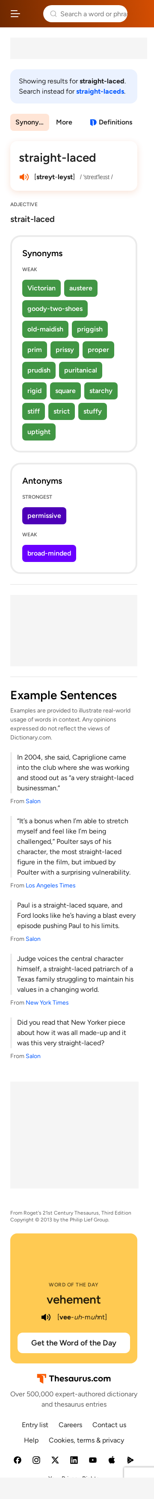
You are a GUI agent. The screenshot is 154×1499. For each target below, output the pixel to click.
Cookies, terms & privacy (86, 1440)
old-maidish (45, 329)
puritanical (80, 370)
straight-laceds (100, 91)
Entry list (35, 1425)
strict (61, 411)
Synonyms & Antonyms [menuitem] (32, 122)
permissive (44, 515)
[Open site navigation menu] (15, 13)
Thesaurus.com (31, 14)
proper (98, 350)
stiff (33, 411)
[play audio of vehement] (46, 1317)
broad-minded (49, 553)
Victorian (41, 288)
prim (34, 350)
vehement (74, 1299)
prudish (38, 370)
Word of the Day (74, 1285)
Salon (33, 801)
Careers (70, 1425)
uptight (38, 432)
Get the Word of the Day (73, 1343)
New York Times (47, 1002)
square (65, 391)
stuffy (92, 411)
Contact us (109, 1425)
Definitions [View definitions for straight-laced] (115, 122)
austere (80, 288)
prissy (65, 350)
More (64, 122)
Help (31, 1440)
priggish (90, 329)
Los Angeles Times (51, 885)
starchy (101, 391)
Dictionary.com (139, 14)
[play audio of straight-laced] (24, 177)
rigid (34, 391)
